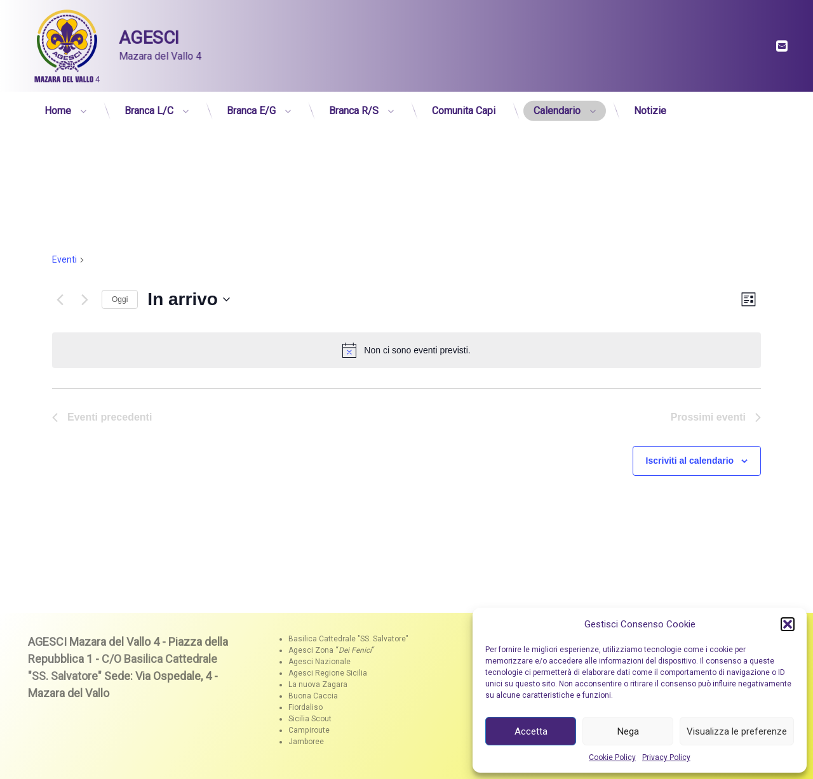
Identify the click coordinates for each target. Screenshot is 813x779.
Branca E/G (251, 107)
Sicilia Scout (310, 718)
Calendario (557, 107)
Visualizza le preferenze (737, 731)
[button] (787, 624)
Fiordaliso (305, 707)
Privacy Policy (666, 757)
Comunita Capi (463, 107)
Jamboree (306, 741)
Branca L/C (148, 107)
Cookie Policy (612, 757)
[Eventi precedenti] (59, 299)
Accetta (531, 731)
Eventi (64, 259)
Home (57, 107)
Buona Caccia (313, 695)
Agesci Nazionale (319, 661)
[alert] (406, 350)
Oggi (120, 299)
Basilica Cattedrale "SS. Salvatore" (348, 638)
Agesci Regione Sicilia (327, 673)
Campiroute (309, 730)
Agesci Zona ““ (331, 650)
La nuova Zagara (317, 684)
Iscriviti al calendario (690, 460)
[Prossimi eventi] (84, 299)
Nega (628, 731)
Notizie (650, 107)
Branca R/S (354, 107)
